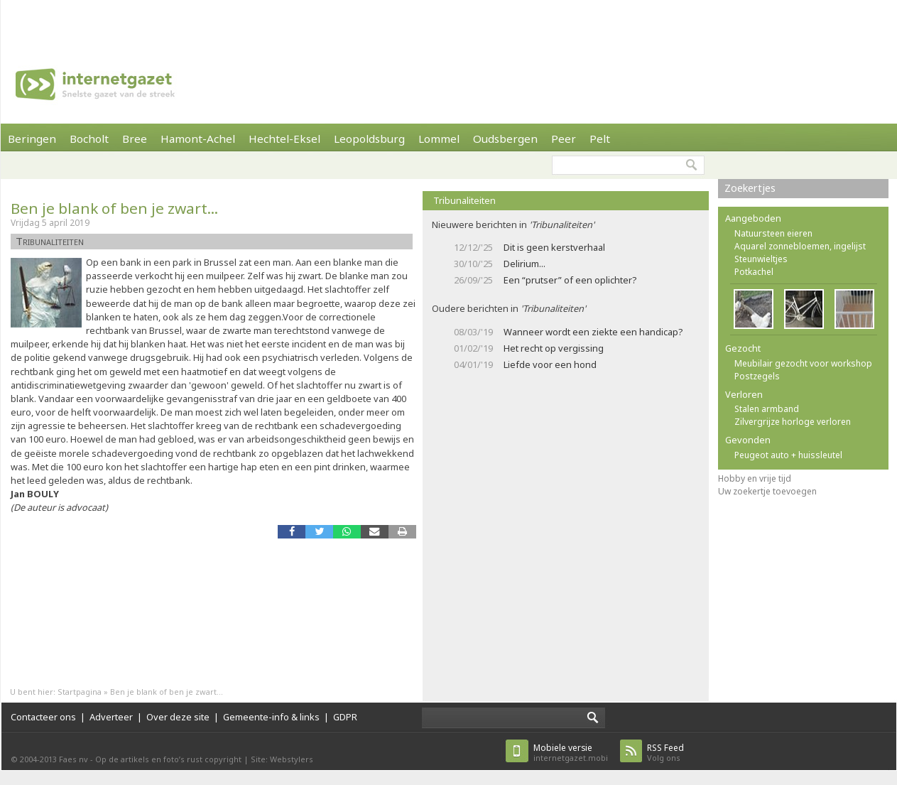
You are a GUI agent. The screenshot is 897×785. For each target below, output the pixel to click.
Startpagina (80, 691)
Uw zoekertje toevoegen (767, 491)
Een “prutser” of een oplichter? (570, 280)
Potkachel (753, 272)
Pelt (599, 138)
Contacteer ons (43, 716)
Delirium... (524, 263)
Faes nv (73, 759)
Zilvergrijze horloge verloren (792, 422)
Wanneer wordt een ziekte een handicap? (593, 331)
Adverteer (111, 716)
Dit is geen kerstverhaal (554, 247)
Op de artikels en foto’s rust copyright (168, 759)
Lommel (439, 138)
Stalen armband (766, 409)
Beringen (32, 138)
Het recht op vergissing (554, 348)
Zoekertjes (750, 188)
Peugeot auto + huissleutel (788, 455)
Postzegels (757, 376)
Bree (134, 138)
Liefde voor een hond (550, 364)
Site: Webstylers (282, 759)
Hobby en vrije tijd (754, 478)
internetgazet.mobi (570, 752)
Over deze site (178, 716)
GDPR (345, 716)
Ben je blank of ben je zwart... (114, 208)
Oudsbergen (505, 138)
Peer (563, 138)
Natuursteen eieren (773, 233)
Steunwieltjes (761, 259)
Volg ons (665, 752)
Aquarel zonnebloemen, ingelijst (800, 246)
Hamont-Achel (198, 138)
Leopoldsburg (369, 138)
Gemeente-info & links (271, 716)
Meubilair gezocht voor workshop (803, 363)
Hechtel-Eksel (284, 138)
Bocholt (89, 138)
